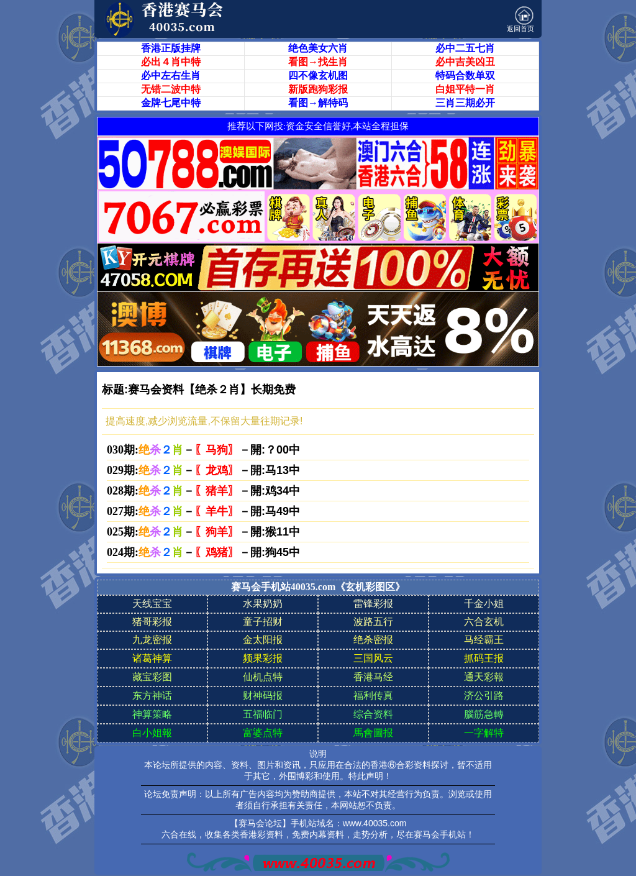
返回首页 (520, 19)
